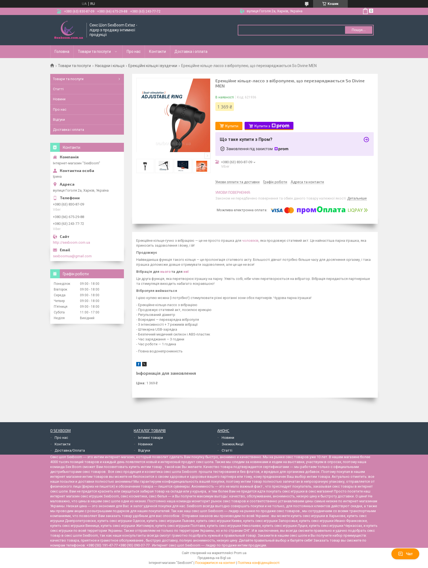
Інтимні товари (150, 438)
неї (186, 272)
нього (165, 272)
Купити (231, 125)
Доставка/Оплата (70, 450)
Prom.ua (240, 553)
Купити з (271, 125)
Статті (58, 89)
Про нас (134, 51)
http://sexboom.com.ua (71, 242)
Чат (405, 553)
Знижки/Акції (232, 444)
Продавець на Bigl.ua (214, 558)
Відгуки (59, 119)
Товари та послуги (94, 51)
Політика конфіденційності (259, 563)
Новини (59, 99)
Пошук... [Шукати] (358, 30)
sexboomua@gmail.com (72, 256)
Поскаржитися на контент (215, 563)
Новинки (145, 444)
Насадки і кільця (109, 66)
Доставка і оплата (190, 51)
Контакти (157, 51)
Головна (62, 51)
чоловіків (250, 240)
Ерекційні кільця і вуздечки (152, 66)
